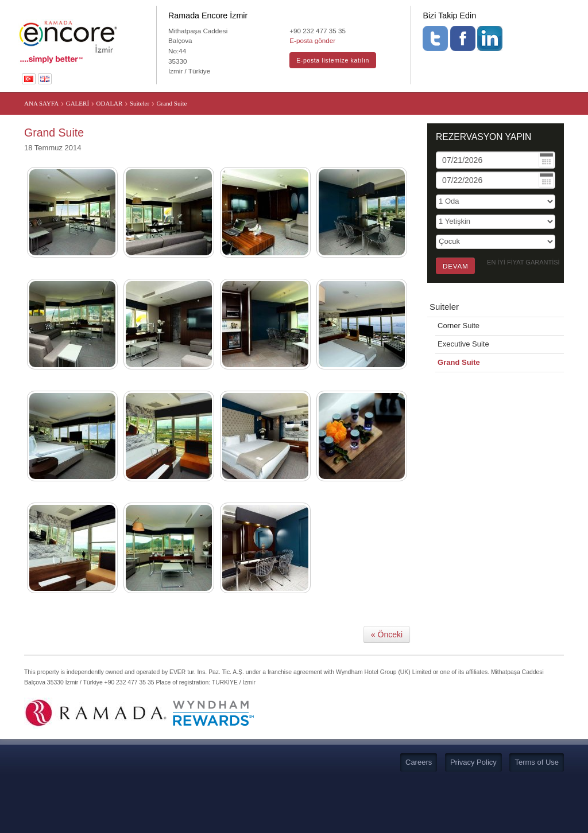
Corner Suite (458, 378)
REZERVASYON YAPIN (483, 189)
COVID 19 (328, 131)
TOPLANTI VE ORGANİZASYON (181, 105)
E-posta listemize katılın (332, 60)
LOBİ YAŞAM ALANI (279, 105)
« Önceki (387, 687)
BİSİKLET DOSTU (272, 131)
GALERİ (337, 105)
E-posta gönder (312, 40)
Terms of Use (536, 815)
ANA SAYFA (40, 105)
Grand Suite (459, 415)
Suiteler (444, 359)
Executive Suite (463, 396)
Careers (418, 815)
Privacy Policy (473, 815)
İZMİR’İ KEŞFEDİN (535, 105)
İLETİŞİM (479, 105)
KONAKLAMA (94, 105)
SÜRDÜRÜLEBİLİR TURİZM (406, 105)
